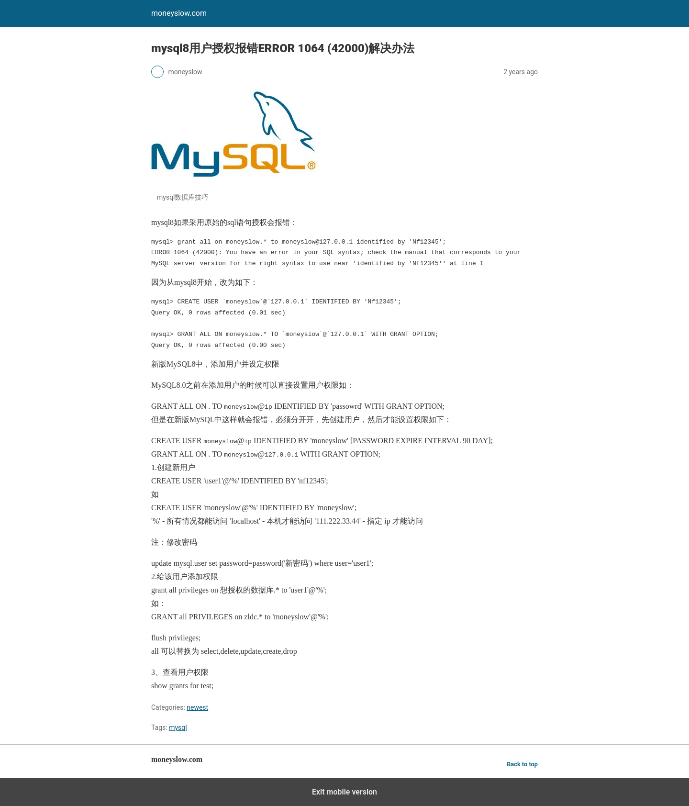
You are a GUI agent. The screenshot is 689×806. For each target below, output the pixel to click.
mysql (178, 727)
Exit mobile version (344, 791)
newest (197, 707)
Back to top (522, 764)
